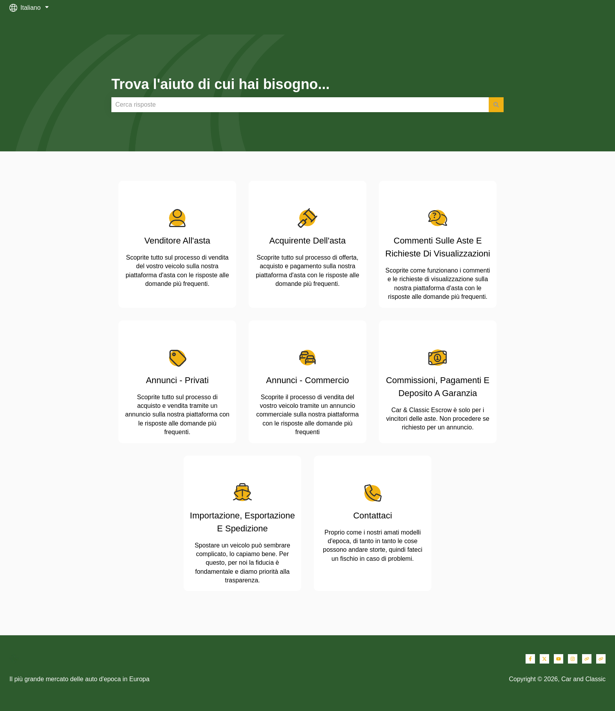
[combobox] (300, 104)
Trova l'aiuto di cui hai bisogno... (220, 84)
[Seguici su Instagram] (572, 659)
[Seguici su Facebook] (530, 659)
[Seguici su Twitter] (544, 659)
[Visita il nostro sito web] (586, 659)
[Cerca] (496, 104)
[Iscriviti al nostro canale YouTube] (558, 659)
